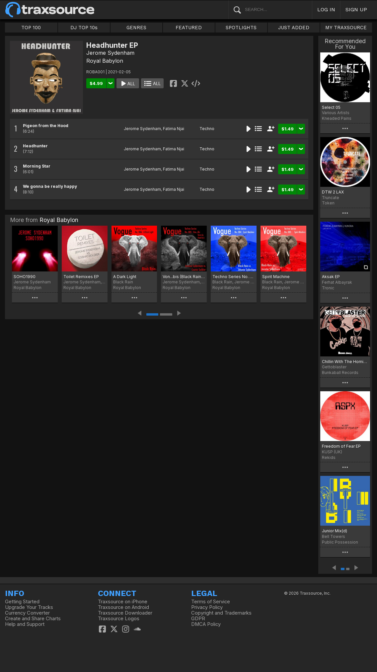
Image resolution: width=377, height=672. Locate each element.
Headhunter (35, 145)
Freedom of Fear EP (341, 446)
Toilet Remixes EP (81, 276)
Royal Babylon (104, 60)
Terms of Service (210, 602)
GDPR (198, 619)
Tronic (328, 287)
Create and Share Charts (33, 619)
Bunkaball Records (340, 372)
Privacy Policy (207, 607)
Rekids (329, 457)
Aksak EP (331, 276)
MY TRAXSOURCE (346, 28)
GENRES (136, 28)
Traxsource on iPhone (122, 602)
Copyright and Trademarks (221, 613)
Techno (206, 128)
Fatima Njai (173, 128)
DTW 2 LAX (333, 191)
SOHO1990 (25, 276)
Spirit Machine (276, 276)
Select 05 (331, 107)
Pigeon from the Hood (45, 125)
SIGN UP (356, 9)
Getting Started (22, 602)
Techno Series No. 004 (233, 276)
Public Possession (340, 542)
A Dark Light (124, 276)
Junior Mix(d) (334, 530)
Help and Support (24, 624)
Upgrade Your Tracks (29, 607)
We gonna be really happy (50, 186)
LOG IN (326, 9)
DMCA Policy (206, 624)
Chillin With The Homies (345, 361)
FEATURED (189, 28)
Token (328, 202)
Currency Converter (27, 613)
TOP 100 (31, 28)
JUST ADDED (293, 28)
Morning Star (36, 166)
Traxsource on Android (123, 607)
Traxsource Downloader (125, 613)
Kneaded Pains (336, 118)
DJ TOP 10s (84, 28)
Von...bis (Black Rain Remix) (184, 276)
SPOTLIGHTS (241, 28)
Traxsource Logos (118, 619)
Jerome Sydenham (110, 52)
